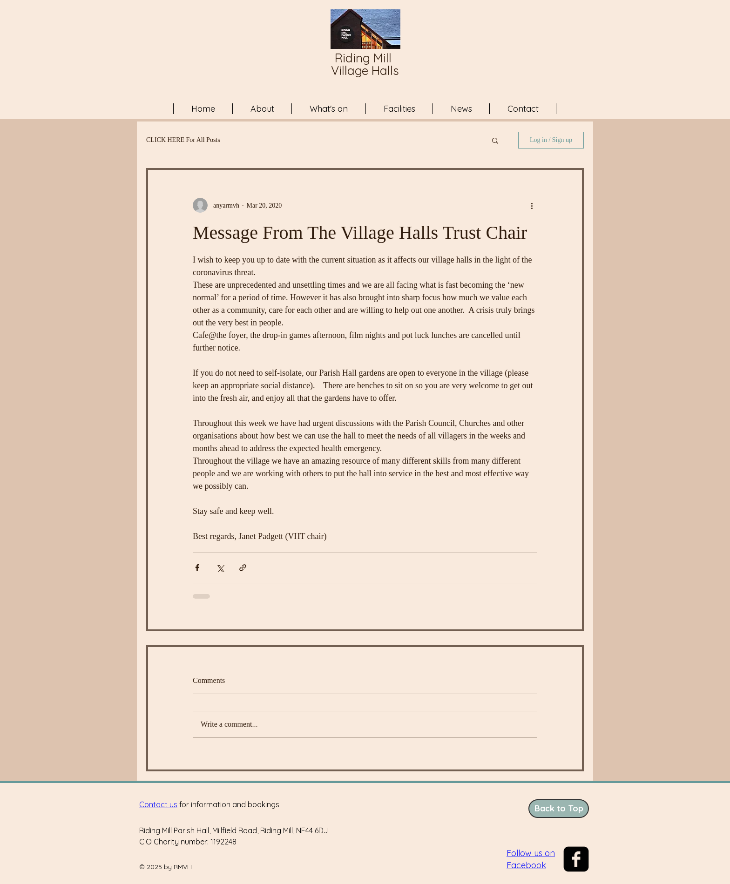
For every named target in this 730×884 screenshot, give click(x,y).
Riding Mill (365, 58)
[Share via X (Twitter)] (220, 567)
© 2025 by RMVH (165, 867)
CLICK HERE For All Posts (183, 139)
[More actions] (531, 205)
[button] (495, 140)
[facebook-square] (576, 859)
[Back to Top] (558, 808)
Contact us (158, 804)
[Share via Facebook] (197, 567)
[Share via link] (242, 567)
